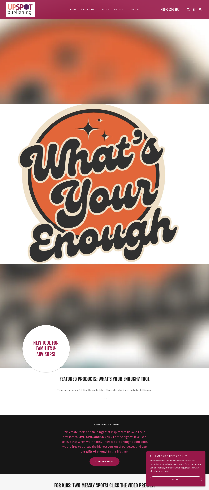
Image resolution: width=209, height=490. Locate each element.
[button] (134, 9)
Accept (176, 479)
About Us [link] (119, 9)
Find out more (104, 461)
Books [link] (105, 9)
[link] (20, 9)
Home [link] (73, 9)
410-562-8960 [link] (170, 10)
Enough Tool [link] (89, 9)
